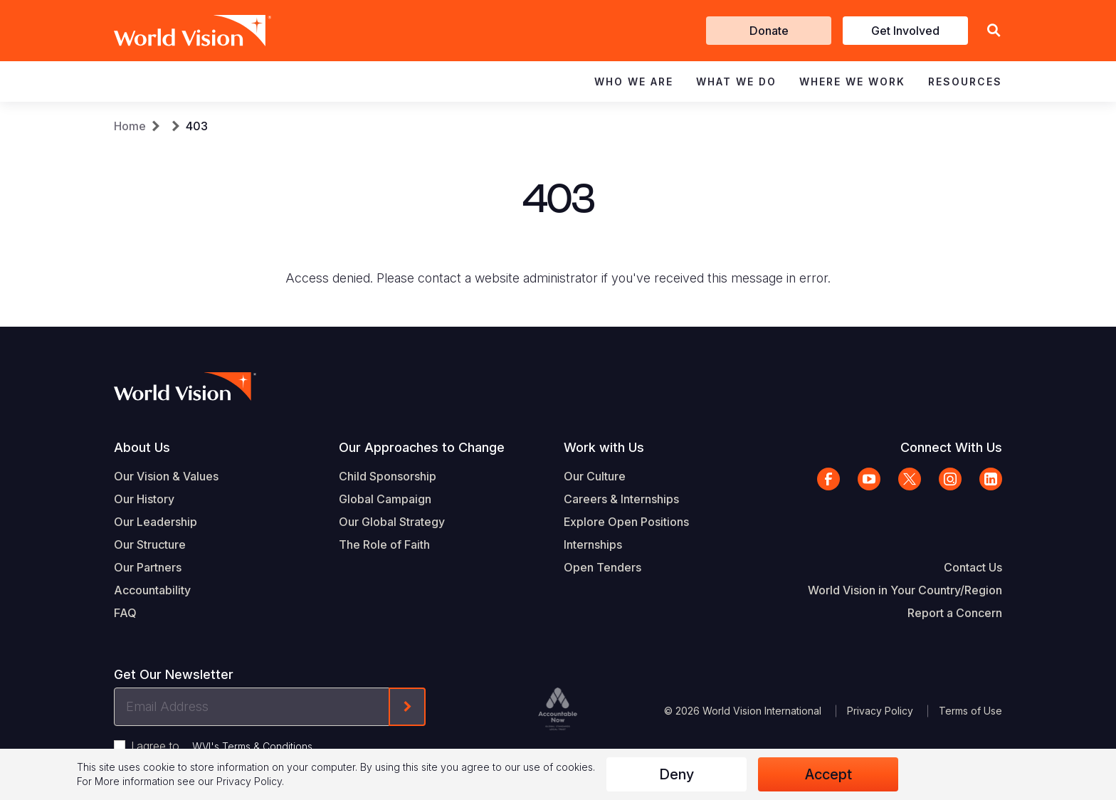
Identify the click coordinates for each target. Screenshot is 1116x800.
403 (197, 126)
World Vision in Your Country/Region (905, 590)
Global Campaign (385, 499)
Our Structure (150, 544)
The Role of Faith (384, 544)
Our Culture (595, 476)
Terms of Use (970, 711)
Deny (676, 774)
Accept (828, 774)
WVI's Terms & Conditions (252, 746)
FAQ (125, 613)
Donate (769, 30)
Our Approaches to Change (422, 447)
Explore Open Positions (626, 522)
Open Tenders (602, 567)
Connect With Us (951, 447)
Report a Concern (954, 613)
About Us (142, 447)
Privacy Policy (880, 711)
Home (130, 126)
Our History (144, 499)
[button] (993, 31)
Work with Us (604, 447)
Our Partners (147, 567)
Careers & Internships (621, 499)
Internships (593, 544)
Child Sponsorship (387, 476)
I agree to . (223, 746)
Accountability (152, 590)
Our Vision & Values (166, 476)
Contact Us (973, 567)
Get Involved (905, 30)
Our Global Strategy (392, 522)
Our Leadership (155, 522)
